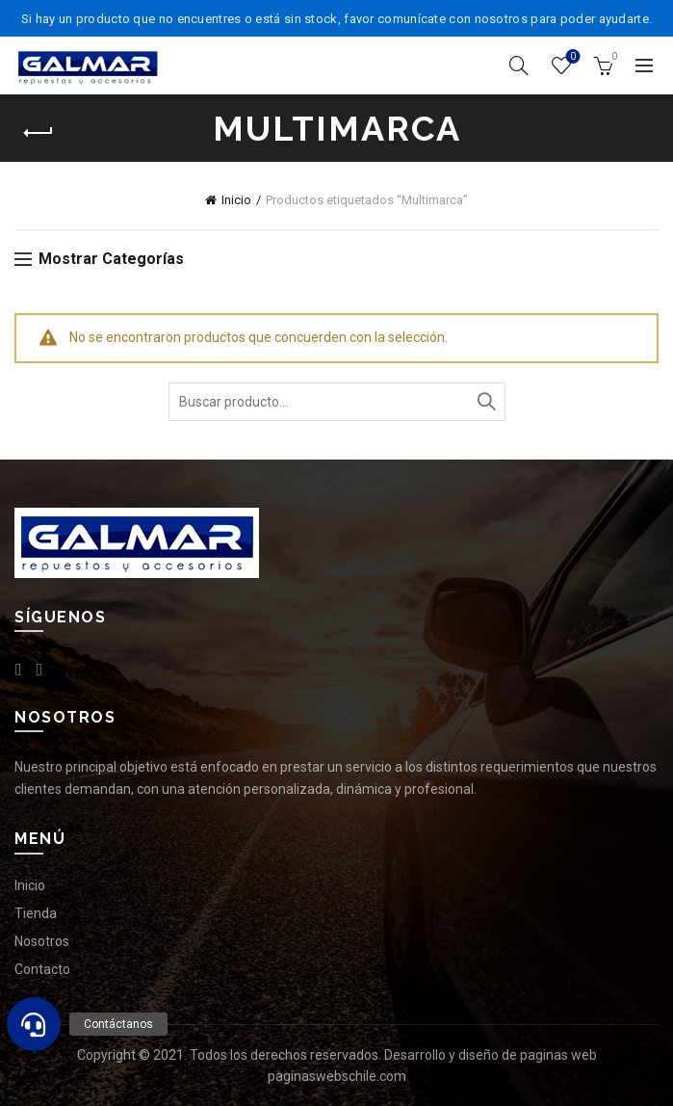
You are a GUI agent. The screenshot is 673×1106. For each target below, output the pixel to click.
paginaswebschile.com (337, 1076)
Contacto (42, 969)
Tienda (35, 913)
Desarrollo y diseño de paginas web (490, 1055)
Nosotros (41, 941)
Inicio (236, 200)
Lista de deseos (571, 57)
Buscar (486, 401)
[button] (34, 1024)
